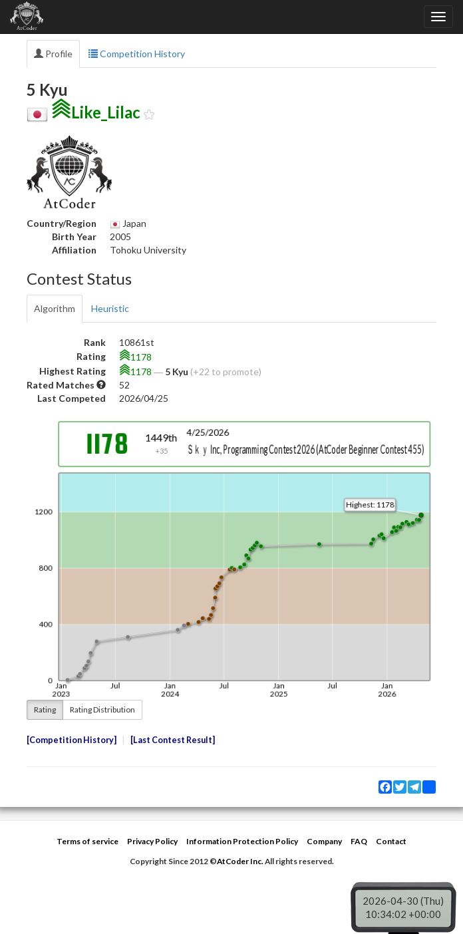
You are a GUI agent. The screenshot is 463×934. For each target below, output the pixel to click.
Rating (45, 709)
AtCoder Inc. (240, 861)
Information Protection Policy (242, 841)
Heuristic (110, 308)
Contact (391, 841)
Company (324, 841)
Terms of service (87, 841)
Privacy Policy (152, 841)
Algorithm (54, 308)
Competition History (136, 53)
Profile (53, 53)
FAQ (359, 841)
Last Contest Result (172, 740)
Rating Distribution (102, 709)
